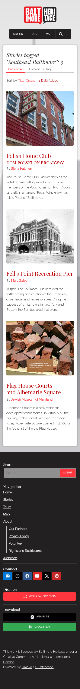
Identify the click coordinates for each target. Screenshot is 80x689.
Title (21, 81)
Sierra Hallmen (21, 169)
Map (48, 34)
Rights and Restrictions (25, 551)
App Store (39, 617)
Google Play (40, 627)
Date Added (49, 81)
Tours (34, 34)
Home (7, 492)
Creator (31, 81)
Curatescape (44, 667)
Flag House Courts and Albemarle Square (33, 389)
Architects (10, 558)
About (7, 522)
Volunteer (16, 543)
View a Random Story (39, 596)
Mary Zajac (19, 281)
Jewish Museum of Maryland (31, 399)
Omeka (27, 667)
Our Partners (18, 529)
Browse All (16, 69)
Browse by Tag (40, 69)
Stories (18, 34)
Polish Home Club (40, 158)
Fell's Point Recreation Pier (39, 273)
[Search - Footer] (32, 473)
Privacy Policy (19, 536)
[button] (63, 34)
